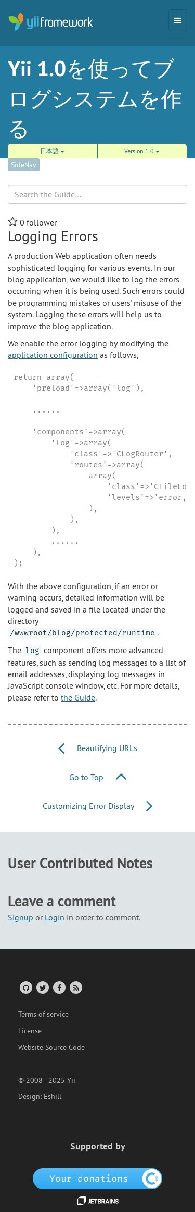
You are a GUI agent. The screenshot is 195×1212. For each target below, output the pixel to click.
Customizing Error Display (97, 806)
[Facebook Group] (58, 987)
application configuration (53, 354)
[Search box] (97, 194)
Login (54, 917)
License (30, 1030)
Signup (20, 917)
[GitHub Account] (25, 987)
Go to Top (97, 777)
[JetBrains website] (98, 1200)
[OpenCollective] (97, 1178)
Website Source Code (51, 1047)
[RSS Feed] (75, 987)
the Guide (78, 697)
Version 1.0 (142, 151)
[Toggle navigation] (177, 20)
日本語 (52, 151)
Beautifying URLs (97, 748)
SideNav (23, 164)
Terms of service (43, 1014)
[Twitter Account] (42, 987)
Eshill (52, 1096)
